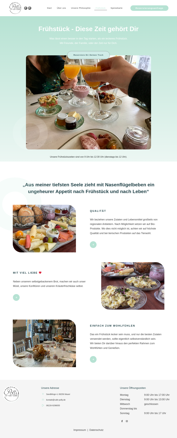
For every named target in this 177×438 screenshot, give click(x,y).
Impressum (80, 430)
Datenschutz (96, 430)
